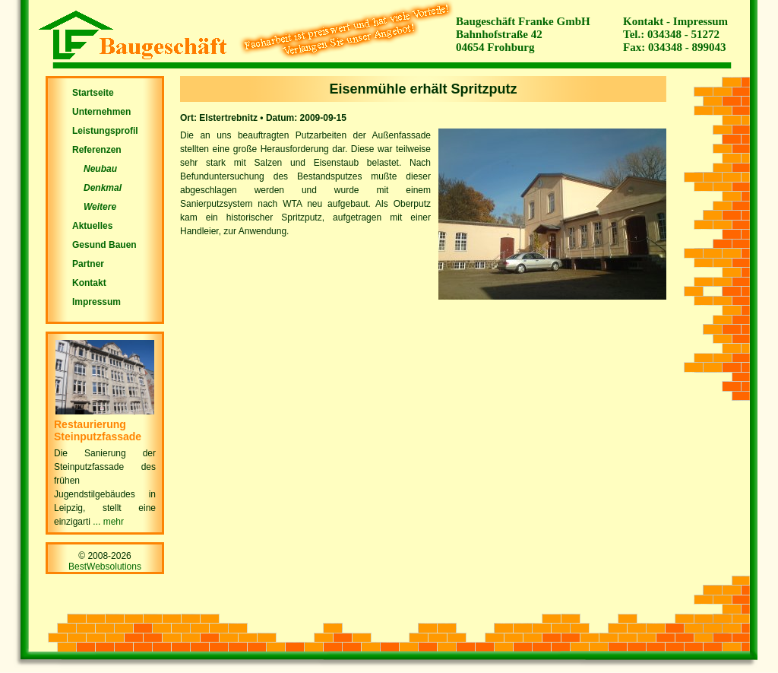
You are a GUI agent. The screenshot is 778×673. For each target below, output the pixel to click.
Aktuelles (92, 226)
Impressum (700, 21)
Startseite (93, 92)
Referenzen (97, 149)
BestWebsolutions (104, 566)
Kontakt (643, 21)
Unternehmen (101, 111)
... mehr (107, 521)
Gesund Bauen (104, 245)
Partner (88, 264)
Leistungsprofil (105, 130)
